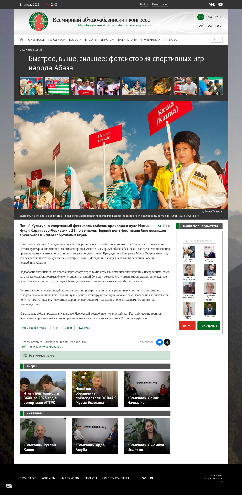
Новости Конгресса (115, 478)
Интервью (170, 39)
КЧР (55, 330)
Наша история (127, 39)
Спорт (68, 330)
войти (26, 349)
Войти (144, 4)
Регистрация (160, 4)
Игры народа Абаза (34, 330)
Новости (75, 39)
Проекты (91, 39)
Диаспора (107, 39)
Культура (84, 330)
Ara (219, 26)
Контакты (48, 478)
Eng (209, 17)
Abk (201, 26)
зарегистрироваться (49, 349)
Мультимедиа (150, 39)
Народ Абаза (56, 39)
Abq (209, 26)
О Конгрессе (36, 39)
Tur (219, 17)
